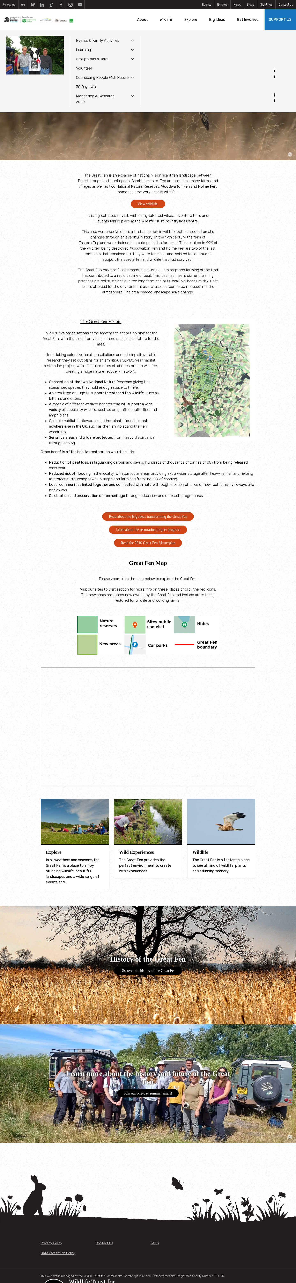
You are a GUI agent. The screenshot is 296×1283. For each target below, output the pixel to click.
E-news (222, 4)
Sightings (266, 4)
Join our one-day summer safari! (148, 1093)
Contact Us (104, 1243)
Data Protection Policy (58, 1253)
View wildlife (148, 204)
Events (206, 4)
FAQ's (154, 1243)
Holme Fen (207, 186)
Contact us (286, 4)
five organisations (74, 333)
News (237, 4)
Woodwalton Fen (175, 186)
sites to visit (105, 589)
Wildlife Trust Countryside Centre (170, 221)
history (147, 237)
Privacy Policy (51, 1243)
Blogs (250, 4)
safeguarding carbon (107, 462)
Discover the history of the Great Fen (148, 971)
